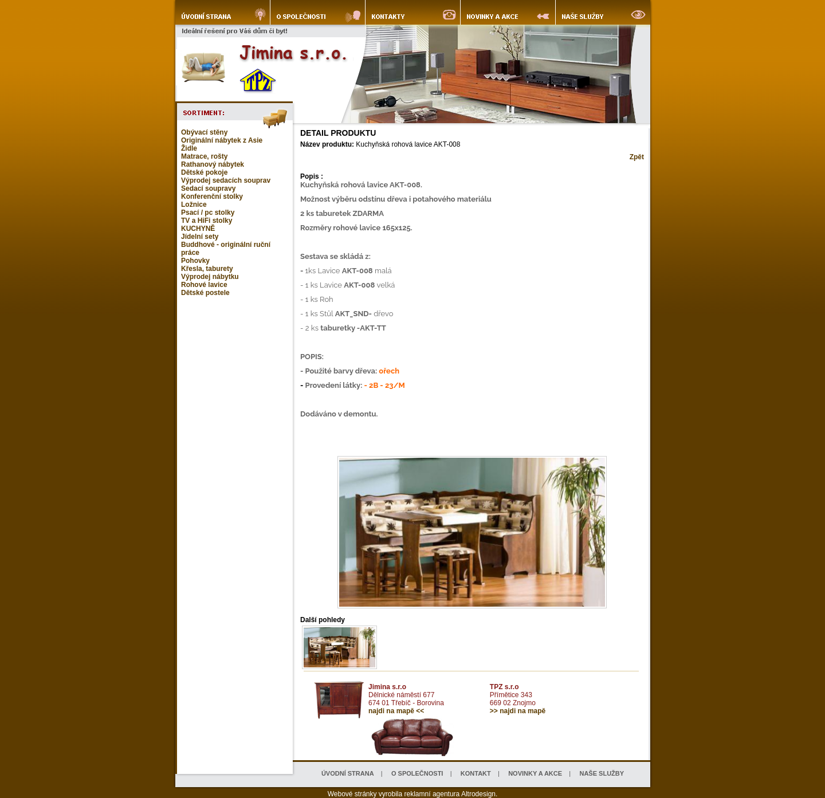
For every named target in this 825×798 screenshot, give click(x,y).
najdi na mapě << (396, 711)
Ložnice (194, 205)
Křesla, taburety (207, 269)
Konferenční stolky (212, 196)
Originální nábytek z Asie (221, 140)
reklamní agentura (432, 794)
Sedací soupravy (208, 188)
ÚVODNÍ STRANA (347, 773)
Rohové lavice (204, 285)
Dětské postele (205, 293)
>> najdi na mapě (517, 711)
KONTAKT (476, 773)
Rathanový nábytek (212, 164)
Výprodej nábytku (210, 277)
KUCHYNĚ (198, 229)
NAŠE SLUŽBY (601, 773)
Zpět (637, 157)
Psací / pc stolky (207, 213)
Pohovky (195, 261)
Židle (189, 148)
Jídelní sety (199, 237)
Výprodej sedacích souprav (225, 180)
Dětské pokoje (204, 172)
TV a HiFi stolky (206, 221)
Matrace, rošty (204, 156)
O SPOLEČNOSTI (417, 773)
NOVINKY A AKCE (535, 773)
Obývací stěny (204, 132)
